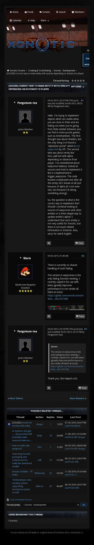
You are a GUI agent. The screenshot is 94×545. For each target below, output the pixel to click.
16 (50, 435)
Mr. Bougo (80, 437)
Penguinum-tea (27, 103)
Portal (28, 12)
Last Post (69, 425)
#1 (82, 100)
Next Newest (77, 398)
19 (50, 460)
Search (61, 12)
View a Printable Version (21, 500)
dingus (39, 424)
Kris (39, 447)
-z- (76, 474)
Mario (27, 258)
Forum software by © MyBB (24, 532)
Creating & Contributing (39, 70)
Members (78, 12)
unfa (77, 487)
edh (39, 460)
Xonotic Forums (17, 70)
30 (50, 486)
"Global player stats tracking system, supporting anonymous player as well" (21, 486)
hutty (39, 435)
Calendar (15, 20)
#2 (83, 256)
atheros (39, 486)
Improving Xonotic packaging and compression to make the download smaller (22, 460)
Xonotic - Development (64, 70)
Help (31, 20)
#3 (85, 329)
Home (13, 12)
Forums (44, 12)
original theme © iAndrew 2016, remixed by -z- (61, 532)
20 (50, 473)
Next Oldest (16, 398)
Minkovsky (40, 473)
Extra (43, 20)
